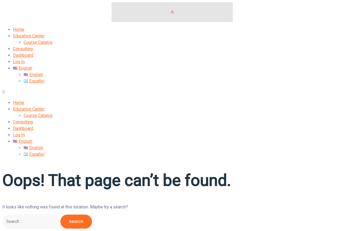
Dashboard (23, 55)
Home (18, 29)
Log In (19, 61)
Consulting (23, 48)
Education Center (29, 35)
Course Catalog (38, 42)
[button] (172, 92)
